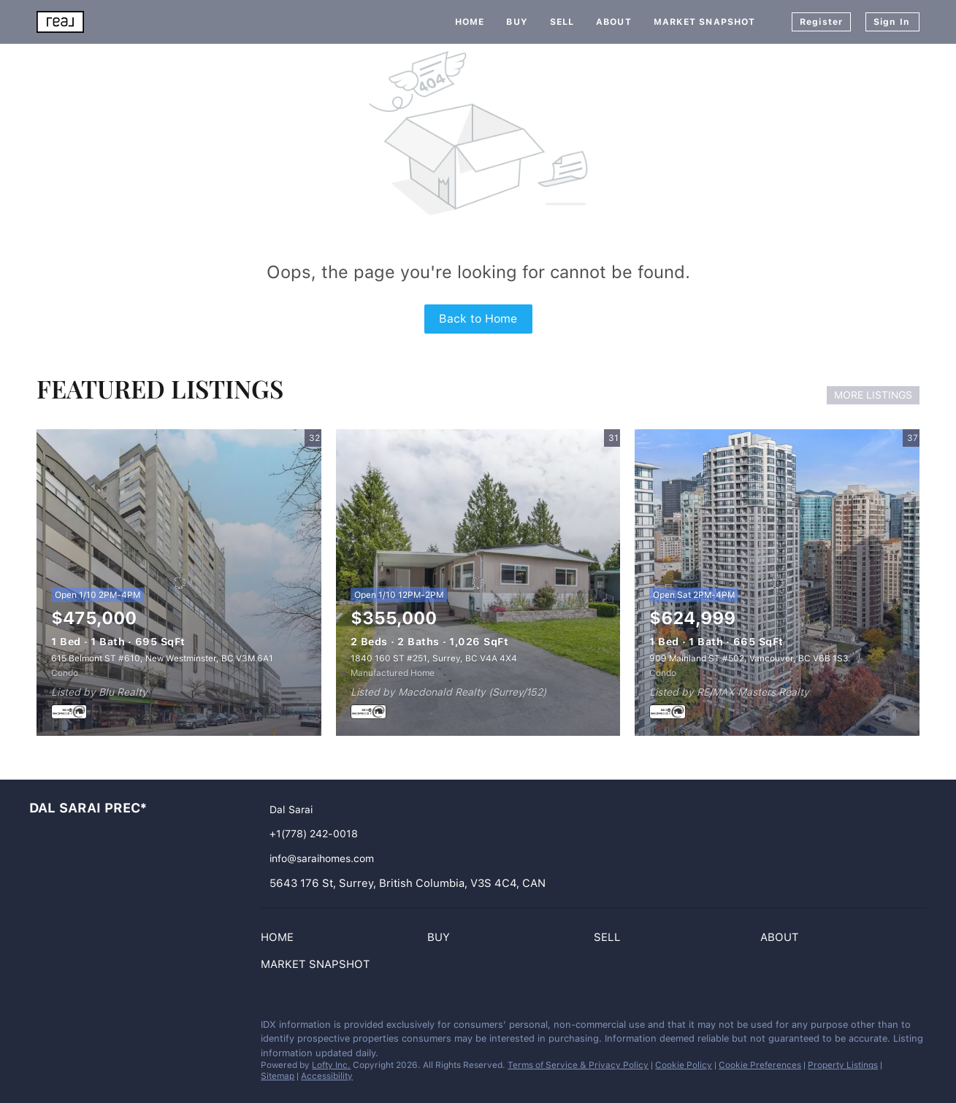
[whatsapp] (99, 1028)
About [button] (614, 22)
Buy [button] (516, 22)
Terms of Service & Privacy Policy (578, 1065)
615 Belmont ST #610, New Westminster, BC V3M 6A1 (162, 658)
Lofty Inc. (331, 1065)
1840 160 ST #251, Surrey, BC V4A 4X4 (434, 658)
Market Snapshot (705, 22)
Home (469, 22)
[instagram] (40, 1028)
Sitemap (277, 1076)
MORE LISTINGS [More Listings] (873, 395)
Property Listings (843, 1065)
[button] (281, 940)
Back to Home (478, 319)
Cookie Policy (683, 1065)
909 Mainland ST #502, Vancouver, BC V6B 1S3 (749, 658)
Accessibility (327, 1076)
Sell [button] (562, 22)
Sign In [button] (891, 22)
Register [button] (821, 22)
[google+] (69, 1028)
